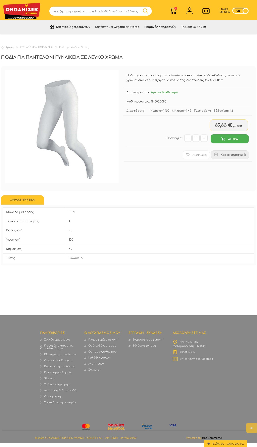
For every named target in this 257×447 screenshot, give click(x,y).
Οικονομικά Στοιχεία (58, 365)
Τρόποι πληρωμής (56, 389)
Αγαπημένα (96, 368)
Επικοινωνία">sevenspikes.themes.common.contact (204, 12)
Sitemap (49, 383)
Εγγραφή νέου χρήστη (148, 344)
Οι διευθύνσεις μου (102, 350)
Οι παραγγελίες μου (102, 356)
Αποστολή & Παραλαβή (60, 395)
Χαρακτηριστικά (233, 159)
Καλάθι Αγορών (175, 9)
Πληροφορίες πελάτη (103, 344)
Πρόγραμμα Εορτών (58, 377)
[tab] (22, 204)
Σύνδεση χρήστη (144, 350)
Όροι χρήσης (53, 401)
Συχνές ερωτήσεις (57, 344)
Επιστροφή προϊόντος (59, 371)
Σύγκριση (94, 374)
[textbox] (97, 12)
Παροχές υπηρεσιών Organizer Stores (56, 351)
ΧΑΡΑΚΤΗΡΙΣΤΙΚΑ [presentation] (22, 204)
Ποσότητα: (174, 142)
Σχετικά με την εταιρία (60, 407)
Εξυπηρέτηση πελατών (60, 359)
